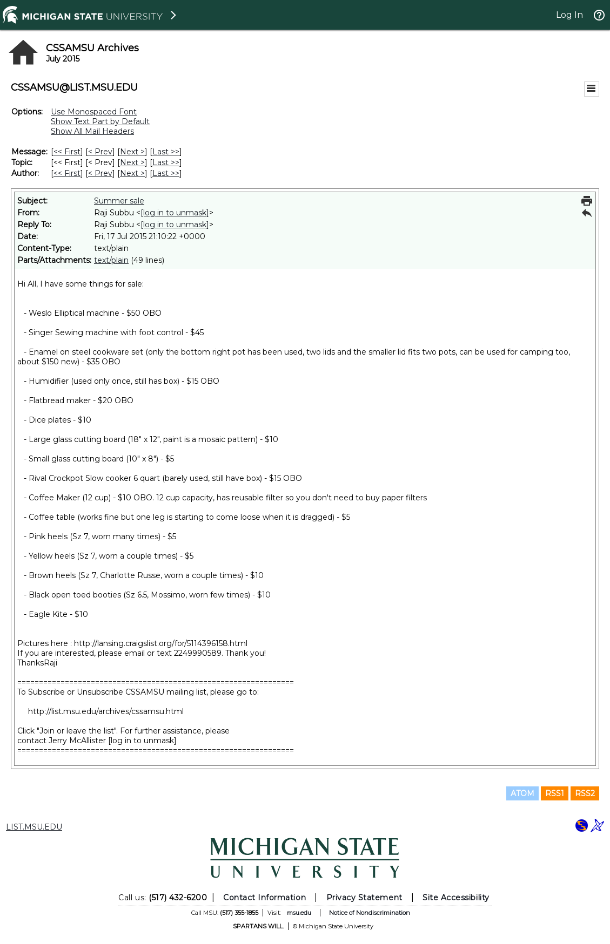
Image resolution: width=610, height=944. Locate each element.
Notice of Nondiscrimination (369, 912)
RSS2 (585, 793)
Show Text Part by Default (100, 121)
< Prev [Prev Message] (100, 152)
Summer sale (119, 201)
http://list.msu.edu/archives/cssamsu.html (106, 711)
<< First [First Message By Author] (67, 173)
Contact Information (264, 897)
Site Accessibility (456, 897)
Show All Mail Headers (92, 131)
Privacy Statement (364, 897)
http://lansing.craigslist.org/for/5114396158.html (160, 643)
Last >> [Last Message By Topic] (165, 162)
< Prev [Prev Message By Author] (100, 173)
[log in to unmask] (174, 213)
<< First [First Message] (67, 152)
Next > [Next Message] (132, 152)
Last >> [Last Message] (165, 152)
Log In (569, 15)
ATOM (522, 793)
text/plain (111, 260)
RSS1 (554, 793)
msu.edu (299, 912)
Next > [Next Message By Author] (132, 173)
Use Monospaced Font (94, 112)
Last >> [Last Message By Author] (165, 173)
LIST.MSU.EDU (34, 827)
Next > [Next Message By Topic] (132, 162)
